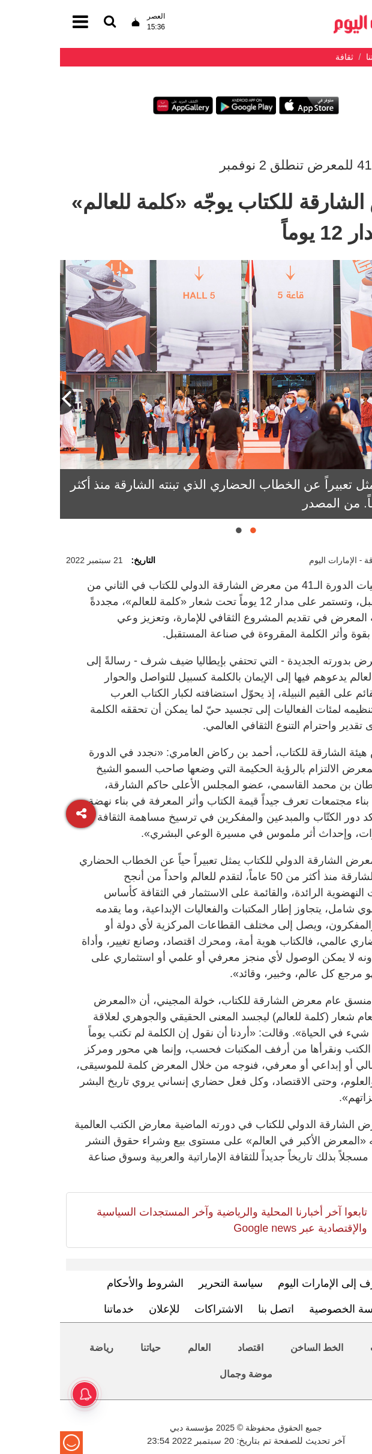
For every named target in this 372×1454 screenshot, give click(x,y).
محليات (325, 1348)
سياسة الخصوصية (288, 1309)
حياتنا (90, 1348)
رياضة (41, 1348)
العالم (139, 1348)
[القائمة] (50, 22)
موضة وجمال (186, 1374)
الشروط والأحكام (85, 1283)
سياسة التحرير (171, 1283)
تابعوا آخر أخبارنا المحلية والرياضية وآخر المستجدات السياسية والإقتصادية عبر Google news (172, 1220)
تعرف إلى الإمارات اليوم (271, 1283)
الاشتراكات (158, 1309)
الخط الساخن (256, 1348)
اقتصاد (190, 1348)
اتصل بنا (216, 1309)
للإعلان (104, 1309)
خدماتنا (59, 1309)
